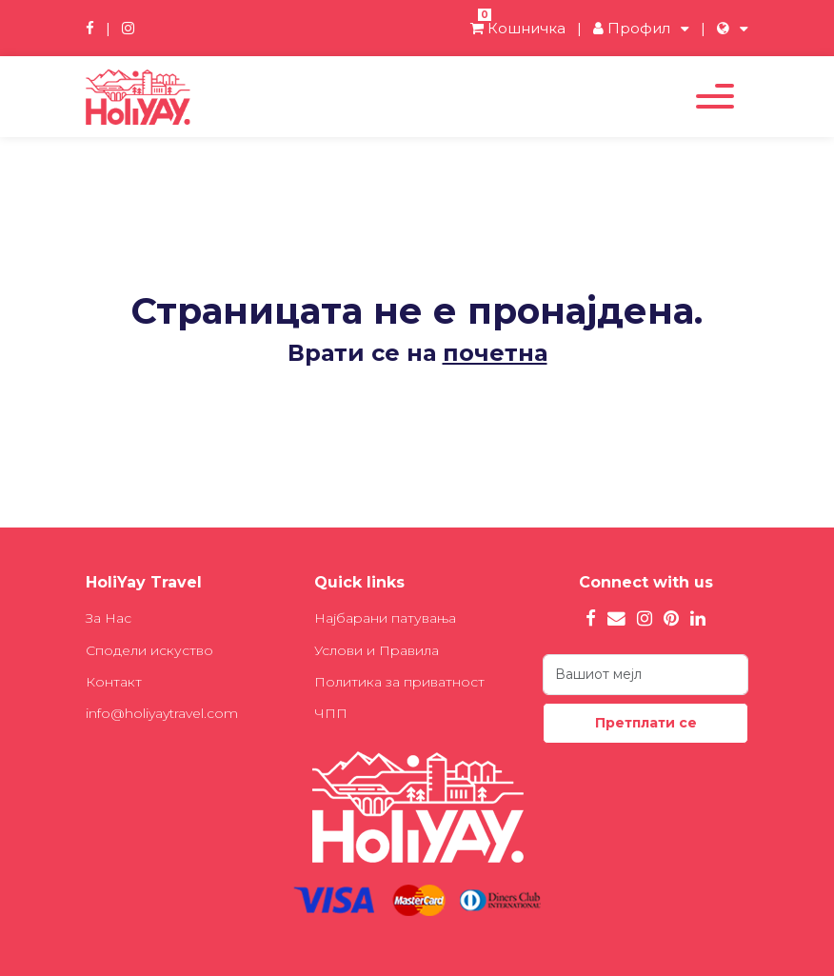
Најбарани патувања (385, 618)
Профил (631, 28)
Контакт (114, 681)
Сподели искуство (149, 650)
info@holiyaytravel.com (162, 713)
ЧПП (331, 713)
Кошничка (518, 28)
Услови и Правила (376, 650)
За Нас (108, 618)
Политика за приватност (399, 681)
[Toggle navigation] (715, 96)
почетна (495, 353)
